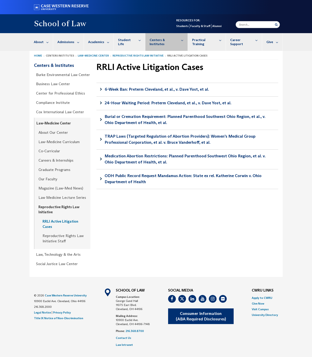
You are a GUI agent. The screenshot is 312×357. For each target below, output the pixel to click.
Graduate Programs (54, 170)
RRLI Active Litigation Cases (60, 224)
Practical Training (209, 40)
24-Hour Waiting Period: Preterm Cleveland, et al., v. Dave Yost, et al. (168, 102)
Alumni (216, 26)
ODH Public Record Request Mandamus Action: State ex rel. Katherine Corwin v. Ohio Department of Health (183, 178)
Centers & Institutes (169, 40)
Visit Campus (260, 309)
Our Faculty (47, 179)
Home (38, 55)
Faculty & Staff (200, 26)
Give (274, 42)
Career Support (246, 40)
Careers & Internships (55, 160)
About (43, 42)
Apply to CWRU (262, 298)
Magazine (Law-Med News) (60, 188)
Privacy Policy (62, 312)
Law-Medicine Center (93, 55)
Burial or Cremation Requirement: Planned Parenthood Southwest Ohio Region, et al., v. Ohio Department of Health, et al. (185, 119)
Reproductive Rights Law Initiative (138, 55)
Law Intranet (124, 345)
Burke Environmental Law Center (63, 75)
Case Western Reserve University (66, 295)
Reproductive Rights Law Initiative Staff (63, 238)
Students (182, 26)
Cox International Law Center (60, 112)
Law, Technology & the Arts (58, 254)
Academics (101, 42)
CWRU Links (263, 290)
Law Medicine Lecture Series (62, 197)
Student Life (131, 40)
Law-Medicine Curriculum (59, 142)
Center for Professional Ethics (60, 93)
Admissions (70, 42)
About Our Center (53, 132)
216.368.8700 (135, 331)
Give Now (258, 303)
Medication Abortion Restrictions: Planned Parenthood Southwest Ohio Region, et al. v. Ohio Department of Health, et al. (185, 158)
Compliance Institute (53, 102)
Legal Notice (42, 312)
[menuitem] (41, 42)
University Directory (265, 315)
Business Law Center (53, 84)
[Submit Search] (276, 24)
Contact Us (123, 338)
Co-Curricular (49, 151)
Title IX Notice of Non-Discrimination (58, 318)
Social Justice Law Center (57, 264)
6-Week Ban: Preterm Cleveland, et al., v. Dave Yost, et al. (157, 89)
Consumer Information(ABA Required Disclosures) (201, 316)
